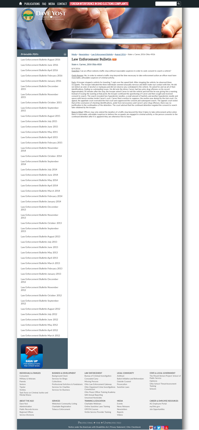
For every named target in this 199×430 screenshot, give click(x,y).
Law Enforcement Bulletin (102, 54)
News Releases (123, 406)
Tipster (22, 387)
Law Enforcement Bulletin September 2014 (40, 163)
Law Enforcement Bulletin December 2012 (39, 280)
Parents (23, 381)
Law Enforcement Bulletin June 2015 (39, 126)
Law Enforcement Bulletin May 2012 (39, 324)
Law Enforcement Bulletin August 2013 (40, 236)
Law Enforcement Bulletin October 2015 (41, 102)
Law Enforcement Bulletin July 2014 (39, 169)
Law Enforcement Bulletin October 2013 (41, 223)
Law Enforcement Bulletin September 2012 (40, 302)
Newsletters (84, 54)
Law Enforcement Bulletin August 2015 (40, 115)
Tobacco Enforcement (61, 409)
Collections (57, 381)
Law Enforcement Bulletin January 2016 (41, 80)
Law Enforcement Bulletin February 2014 (41, 196)
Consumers (24, 376)
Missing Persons (91, 381)
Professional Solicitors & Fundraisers (67, 384)
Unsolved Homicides (93, 397)
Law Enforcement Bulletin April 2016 (39, 70)
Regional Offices (26, 412)
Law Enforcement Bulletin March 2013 (40, 263)
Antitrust (120, 376)
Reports (120, 412)
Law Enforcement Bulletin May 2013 (39, 252)
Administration (26, 406)
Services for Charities (61, 387)
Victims (23, 390)
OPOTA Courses (91, 409)
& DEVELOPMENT (68, 373)
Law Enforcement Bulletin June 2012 (39, 319)
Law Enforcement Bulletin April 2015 (39, 137)
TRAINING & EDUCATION (95, 401)
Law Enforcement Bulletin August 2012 (40, 308)
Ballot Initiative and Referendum (130, 378)
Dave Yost (24, 403)
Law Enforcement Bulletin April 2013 (39, 257)
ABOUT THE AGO (27, 401)
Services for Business (61, 390)
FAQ (44, 4)
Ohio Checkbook (134, 427)
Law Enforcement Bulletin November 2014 (39, 149)
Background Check (60, 376)
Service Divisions (27, 415)
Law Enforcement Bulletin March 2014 (40, 190)
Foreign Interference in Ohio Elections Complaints (99, 4)
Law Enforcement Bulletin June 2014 (39, 174)
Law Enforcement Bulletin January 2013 (41, 273)
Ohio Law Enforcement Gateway (98, 384)
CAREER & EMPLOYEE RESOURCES (164, 401)
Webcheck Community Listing (64, 403)
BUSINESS (56, 373)
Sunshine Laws (123, 387)
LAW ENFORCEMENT (93, 373)
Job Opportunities (157, 409)
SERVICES (56, 401)
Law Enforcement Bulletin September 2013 (40, 230)
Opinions (153, 381)
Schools (153, 389)
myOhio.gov (155, 406)
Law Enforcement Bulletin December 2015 (39, 87)
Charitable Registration (61, 406)
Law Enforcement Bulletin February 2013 (41, 268)
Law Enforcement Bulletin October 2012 (41, 295)
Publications (32, 4)
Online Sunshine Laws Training (97, 406)
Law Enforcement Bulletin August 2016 (40, 59)
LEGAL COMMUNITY (125, 373)
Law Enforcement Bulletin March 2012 (40, 335)
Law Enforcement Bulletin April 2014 (39, 185)
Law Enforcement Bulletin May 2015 (39, 131)
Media (51, 4)
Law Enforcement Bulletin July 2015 (39, 121)
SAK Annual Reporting (94, 395)
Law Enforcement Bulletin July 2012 (39, 314)
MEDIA (120, 401)
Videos (120, 415)
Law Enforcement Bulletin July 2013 (39, 241)
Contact (62, 4)
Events (120, 403)
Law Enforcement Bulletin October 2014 (41, 156)
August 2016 (120, 54)
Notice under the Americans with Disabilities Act (88, 427)
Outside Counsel (124, 381)
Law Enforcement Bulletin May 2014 (39, 180)
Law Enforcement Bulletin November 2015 (39, 95)
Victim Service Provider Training (98, 412)
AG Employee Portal (158, 403)
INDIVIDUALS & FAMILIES (30, 373)
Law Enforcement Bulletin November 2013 (39, 216)
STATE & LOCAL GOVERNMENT (162, 373)
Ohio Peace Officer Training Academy (100, 392)
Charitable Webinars (93, 403)
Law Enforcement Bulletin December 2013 (39, 208)
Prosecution (122, 384)
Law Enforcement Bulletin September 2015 (40, 109)
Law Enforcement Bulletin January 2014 (41, 201)
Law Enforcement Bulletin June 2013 (39, 247)
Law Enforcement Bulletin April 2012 (39, 330)
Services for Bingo (59, 378)
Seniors (23, 384)
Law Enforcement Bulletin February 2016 (41, 75)
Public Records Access (29, 409)
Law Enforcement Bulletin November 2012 (39, 288)
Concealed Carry (91, 378)
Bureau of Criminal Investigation (98, 376)
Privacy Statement (117, 427)
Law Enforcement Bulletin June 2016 (39, 64)
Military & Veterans (28, 378)
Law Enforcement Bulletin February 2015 (41, 142)
